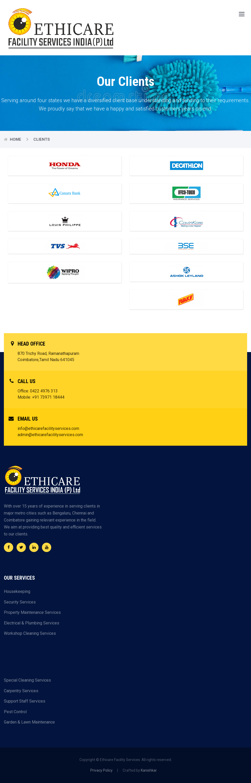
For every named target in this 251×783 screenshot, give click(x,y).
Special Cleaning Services (27, 680)
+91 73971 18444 (48, 397)
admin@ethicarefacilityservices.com (50, 434)
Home (16, 139)
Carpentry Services (21, 690)
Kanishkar (149, 770)
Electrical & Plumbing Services (31, 623)
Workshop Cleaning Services (30, 633)
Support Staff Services (24, 701)
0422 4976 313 (44, 391)
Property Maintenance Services (32, 612)
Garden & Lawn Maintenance (29, 722)
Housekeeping (17, 591)
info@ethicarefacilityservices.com (48, 428)
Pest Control (15, 711)
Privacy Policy (101, 770)
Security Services (20, 602)
